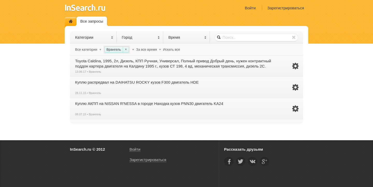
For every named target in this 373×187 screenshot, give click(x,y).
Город (141, 37)
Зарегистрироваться (285, 8)
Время (187, 37)
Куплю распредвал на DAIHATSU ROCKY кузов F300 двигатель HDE (137, 82)
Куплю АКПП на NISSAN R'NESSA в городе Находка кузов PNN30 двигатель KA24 (149, 103)
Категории (94, 37)
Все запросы (91, 21)
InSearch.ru (85, 7)
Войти (250, 8)
